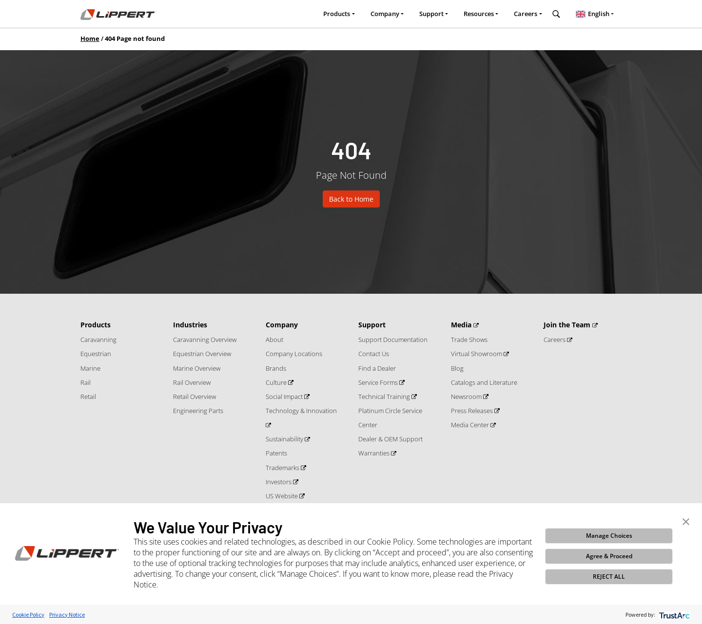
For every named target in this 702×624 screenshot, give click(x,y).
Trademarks (283, 467)
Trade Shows (469, 339)
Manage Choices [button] (609, 535)
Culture (277, 382)
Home (89, 38)
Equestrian (95, 353)
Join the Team (568, 324)
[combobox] (595, 14)
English (591, 13)
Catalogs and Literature (484, 382)
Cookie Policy (28, 614)
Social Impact (285, 396)
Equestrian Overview (202, 353)
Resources (479, 13)
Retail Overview (194, 396)
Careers (525, 13)
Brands (276, 368)
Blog (457, 368)
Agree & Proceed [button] (609, 556)
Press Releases (472, 410)
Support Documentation (393, 339)
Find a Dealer (377, 368)
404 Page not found (135, 38)
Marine (90, 368)
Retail (88, 396)
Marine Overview (196, 368)
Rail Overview (192, 382)
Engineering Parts (198, 410)
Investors (279, 481)
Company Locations (294, 353)
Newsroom (467, 396)
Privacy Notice (67, 614)
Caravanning (98, 339)
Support (431, 13)
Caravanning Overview (204, 339)
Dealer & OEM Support (390, 439)
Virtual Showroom (477, 353)
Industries (190, 324)
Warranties (374, 453)
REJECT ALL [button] (609, 576)
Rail (85, 382)
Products (336, 13)
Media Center (470, 424)
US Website (282, 496)
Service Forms (378, 382)
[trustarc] (673, 614)
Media (462, 324)
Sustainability (285, 439)
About (274, 339)
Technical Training (384, 396)
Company (384, 13)
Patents (276, 453)
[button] (686, 521)
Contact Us (373, 353)
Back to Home (351, 199)
